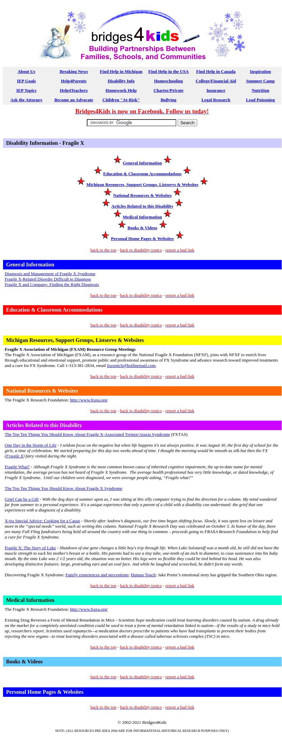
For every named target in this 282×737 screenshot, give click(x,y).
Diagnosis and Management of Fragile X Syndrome (50, 273)
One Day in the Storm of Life (30, 445)
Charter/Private (168, 90)
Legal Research (215, 99)
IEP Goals (26, 80)
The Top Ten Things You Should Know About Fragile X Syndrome (63, 488)
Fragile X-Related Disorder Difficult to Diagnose (48, 279)
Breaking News (73, 71)
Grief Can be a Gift (22, 499)
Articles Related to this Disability (142, 206)
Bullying (168, 99)
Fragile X (14, 455)
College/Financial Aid (216, 80)
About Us (26, 71)
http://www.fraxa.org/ (89, 399)
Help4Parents (74, 80)
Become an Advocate (73, 99)
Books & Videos (142, 227)
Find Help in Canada (216, 71)
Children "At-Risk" (121, 99)
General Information (142, 162)
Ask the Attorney (26, 99)
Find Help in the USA (168, 71)
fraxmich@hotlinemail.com (131, 365)
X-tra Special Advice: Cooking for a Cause (42, 520)
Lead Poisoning (260, 99)
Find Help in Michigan (121, 71)
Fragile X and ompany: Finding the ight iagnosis (52, 284)
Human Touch (143, 574)
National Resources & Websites (142, 195)
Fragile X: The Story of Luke (30, 547)
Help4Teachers (74, 90)
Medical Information (142, 216)
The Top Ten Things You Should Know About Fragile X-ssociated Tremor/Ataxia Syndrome (87, 434)
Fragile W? (17, 466)
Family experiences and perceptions (97, 574)
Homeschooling (168, 80)
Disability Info (121, 80)
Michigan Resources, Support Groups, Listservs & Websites (142, 184)
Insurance (215, 90)
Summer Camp (260, 80)
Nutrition (260, 90)
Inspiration (260, 71)
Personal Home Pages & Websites (142, 238)
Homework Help (121, 90)
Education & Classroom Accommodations (142, 173)
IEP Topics (26, 90)
